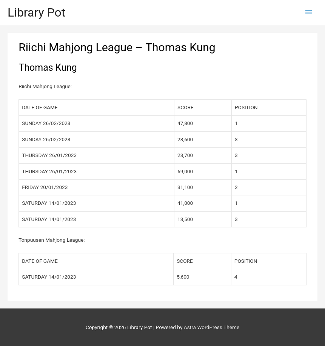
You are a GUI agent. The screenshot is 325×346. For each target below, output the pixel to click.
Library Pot (36, 12)
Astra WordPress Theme (211, 327)
